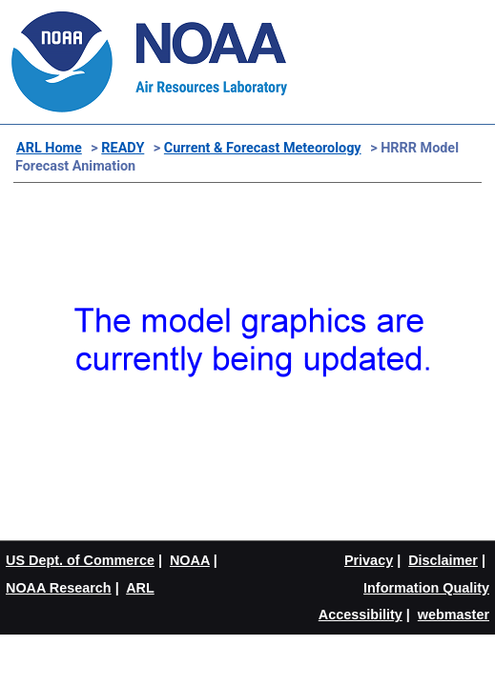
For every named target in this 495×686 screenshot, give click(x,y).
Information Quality (426, 587)
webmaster (453, 614)
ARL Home (49, 148)
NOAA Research (59, 587)
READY (122, 148)
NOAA (190, 560)
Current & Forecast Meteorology (262, 148)
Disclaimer (443, 560)
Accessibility (360, 614)
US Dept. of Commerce (80, 560)
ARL (140, 587)
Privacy (368, 560)
